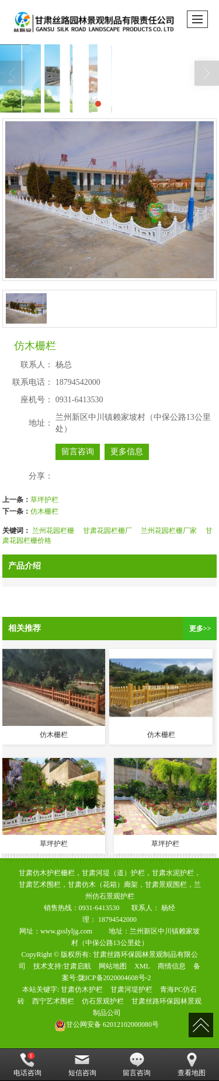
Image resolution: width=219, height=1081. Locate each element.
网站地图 (113, 966)
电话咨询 (27, 1064)
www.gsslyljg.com (66, 931)
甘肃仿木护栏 (82, 989)
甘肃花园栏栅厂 (107, 531)
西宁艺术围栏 (53, 1001)
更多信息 (126, 451)
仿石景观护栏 (103, 1001)
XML (142, 966)
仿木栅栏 (44, 511)
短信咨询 (82, 1064)
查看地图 (192, 1064)
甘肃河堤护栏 (131, 989)
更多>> (200, 628)
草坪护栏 (44, 500)
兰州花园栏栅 (53, 531)
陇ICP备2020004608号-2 (114, 978)
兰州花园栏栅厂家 (169, 531)
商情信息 (172, 966)
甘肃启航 (77, 966)
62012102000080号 (106, 1024)
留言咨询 (77, 451)
